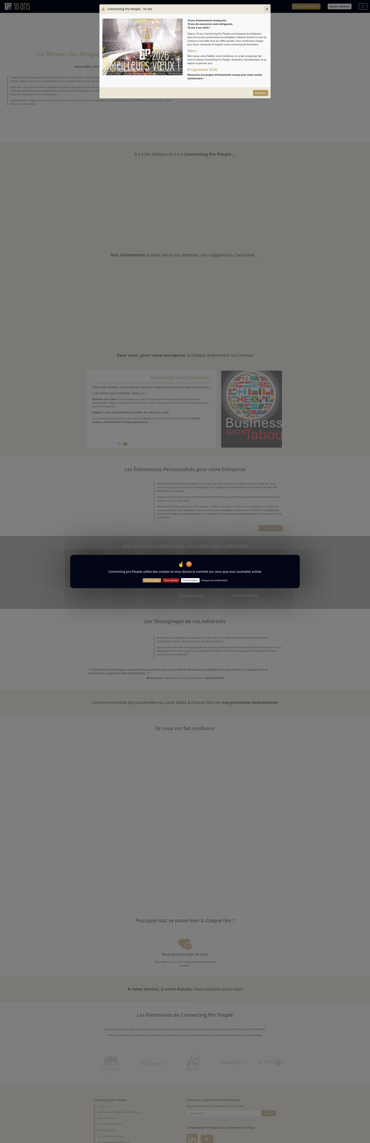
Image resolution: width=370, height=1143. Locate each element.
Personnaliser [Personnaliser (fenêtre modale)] (190, 580)
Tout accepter (152, 580)
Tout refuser (171, 580)
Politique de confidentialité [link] (214, 580)
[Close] (267, 9)
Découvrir (260, 93)
